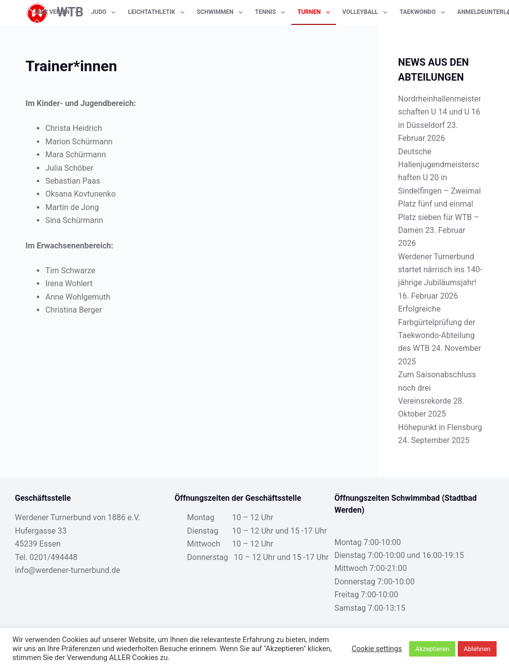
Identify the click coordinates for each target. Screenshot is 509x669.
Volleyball (366, 12)
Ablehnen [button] (477, 649)
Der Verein (60, 12)
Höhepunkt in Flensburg (440, 427)
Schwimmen (222, 12)
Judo (105, 12)
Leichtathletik (158, 12)
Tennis (272, 12)
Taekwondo (424, 12)
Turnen (315, 12)
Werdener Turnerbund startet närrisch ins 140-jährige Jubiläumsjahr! (440, 270)
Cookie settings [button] (376, 648)
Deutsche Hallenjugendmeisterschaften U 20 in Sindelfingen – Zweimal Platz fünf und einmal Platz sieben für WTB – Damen (439, 191)
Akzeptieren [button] (432, 649)
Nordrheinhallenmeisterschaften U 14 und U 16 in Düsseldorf (439, 112)
